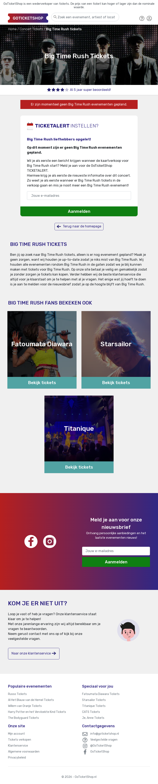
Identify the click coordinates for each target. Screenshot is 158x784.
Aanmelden (79, 211)
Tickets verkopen (19, 739)
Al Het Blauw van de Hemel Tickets (31, 700)
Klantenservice (18, 745)
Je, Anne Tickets (93, 718)
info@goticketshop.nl (104, 733)
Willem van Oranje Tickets (25, 706)
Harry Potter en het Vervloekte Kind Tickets (37, 712)
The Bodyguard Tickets (23, 718)
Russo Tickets (17, 694)
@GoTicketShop (101, 745)
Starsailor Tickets (94, 700)
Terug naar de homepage (79, 226)
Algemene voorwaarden (24, 751)
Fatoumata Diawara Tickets (101, 694)
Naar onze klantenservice (34, 653)
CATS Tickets (91, 712)
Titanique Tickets (94, 706)
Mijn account (16, 733)
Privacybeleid (17, 757)
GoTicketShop (99, 751)
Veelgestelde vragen (103, 739)
